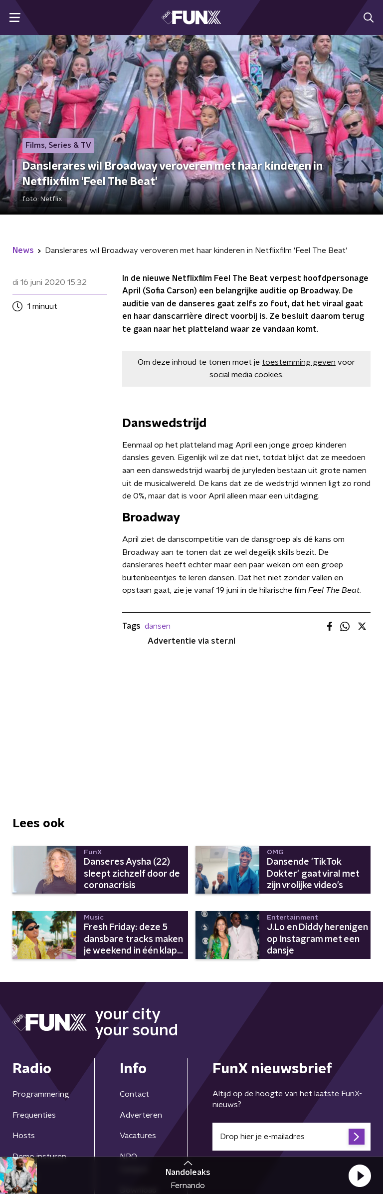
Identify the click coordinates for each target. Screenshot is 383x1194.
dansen (158, 626)
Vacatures (138, 1136)
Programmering (40, 1094)
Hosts (23, 1136)
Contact (134, 1094)
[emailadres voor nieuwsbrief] (291, 1137)
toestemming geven (299, 362)
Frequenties (34, 1115)
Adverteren (141, 1115)
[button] (360, 1176)
